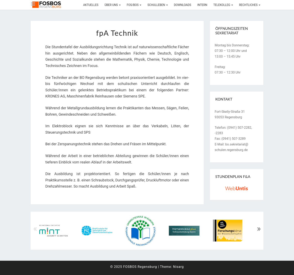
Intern (202, 5)
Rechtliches (249, 5)
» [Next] (259, 229)
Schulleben (157, 5)
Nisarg (178, 267)
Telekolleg (223, 5)
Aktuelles (90, 5)
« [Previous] (35, 229)
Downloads (182, 5)
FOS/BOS (134, 5)
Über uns (113, 5)
